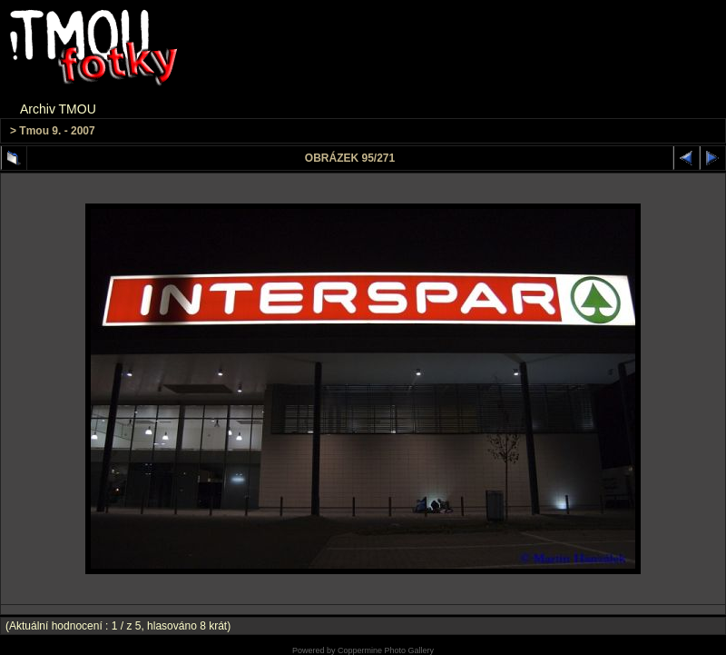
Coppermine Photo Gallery (386, 650)
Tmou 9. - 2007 (56, 130)
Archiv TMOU (58, 109)
